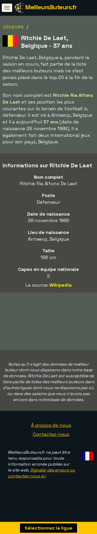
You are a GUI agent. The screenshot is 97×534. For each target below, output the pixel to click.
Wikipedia (60, 285)
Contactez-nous (51, 439)
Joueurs (13, 27)
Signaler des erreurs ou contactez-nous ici (41, 477)
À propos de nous (51, 430)
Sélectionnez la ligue (48, 528)
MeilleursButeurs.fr (51, 7)
